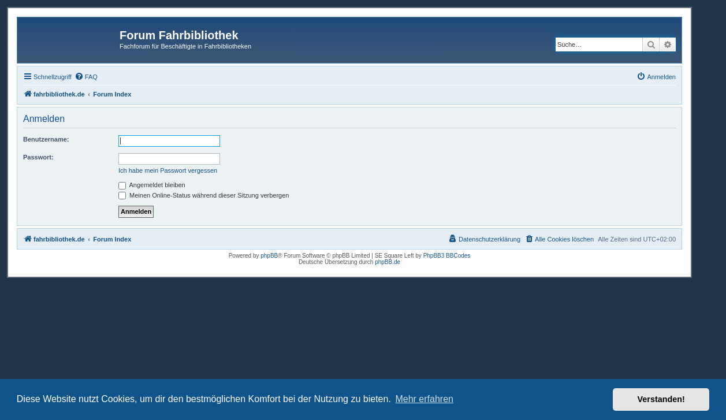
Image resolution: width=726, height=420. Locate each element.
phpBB (269, 255)
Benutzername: (46, 139)
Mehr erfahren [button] (424, 399)
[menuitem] (86, 77)
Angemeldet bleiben (151, 184)
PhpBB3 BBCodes (447, 255)
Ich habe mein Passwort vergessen (167, 170)
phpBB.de (387, 262)
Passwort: (38, 157)
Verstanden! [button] (661, 399)
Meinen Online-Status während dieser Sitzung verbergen (203, 195)
